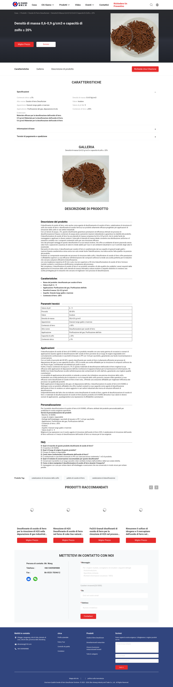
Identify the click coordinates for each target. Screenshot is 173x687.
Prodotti (24, 13)
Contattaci (88, 616)
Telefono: (85, 603)
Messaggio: (85, 563)
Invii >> (121, 667)
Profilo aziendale (63, 637)
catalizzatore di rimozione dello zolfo (45, 478)
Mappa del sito (74, 678)
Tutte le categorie (92, 654)
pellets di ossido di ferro (76, 478)
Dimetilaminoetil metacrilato (95, 642)
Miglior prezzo (24, 44)
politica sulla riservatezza (96, 678)
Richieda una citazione (145, 69)
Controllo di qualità (64, 646)
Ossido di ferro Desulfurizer (38, 13)
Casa (16, 13)
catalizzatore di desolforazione (103, 478)
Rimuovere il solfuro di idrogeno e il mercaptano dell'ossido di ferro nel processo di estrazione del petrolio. (138, 534)
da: (82, 591)
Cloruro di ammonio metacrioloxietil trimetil (93, 648)
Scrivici (46, 44)
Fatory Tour (61, 642)
